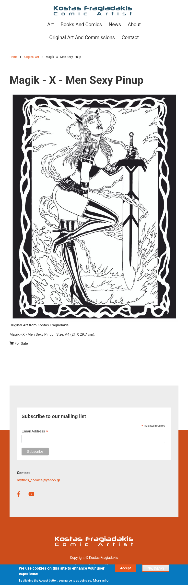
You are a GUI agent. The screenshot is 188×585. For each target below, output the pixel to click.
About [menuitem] (134, 24)
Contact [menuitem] (130, 37)
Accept (125, 570)
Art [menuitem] (50, 24)
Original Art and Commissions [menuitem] (82, 37)
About (110, 565)
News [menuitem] (115, 24)
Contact (94, 565)
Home (78, 565)
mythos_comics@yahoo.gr (38, 480)
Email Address (35, 431)
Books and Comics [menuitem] (81, 24)
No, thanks (155, 570)
